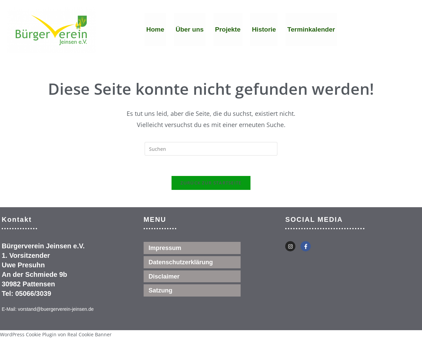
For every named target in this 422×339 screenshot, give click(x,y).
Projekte (227, 30)
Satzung (161, 291)
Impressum (165, 248)
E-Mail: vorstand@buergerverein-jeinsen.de (48, 309)
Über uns (189, 30)
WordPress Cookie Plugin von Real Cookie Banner (56, 334)
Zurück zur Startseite (210, 183)
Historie (263, 30)
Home (155, 30)
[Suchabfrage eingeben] (211, 149)
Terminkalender (310, 30)
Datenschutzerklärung (181, 262)
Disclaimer (164, 276)
